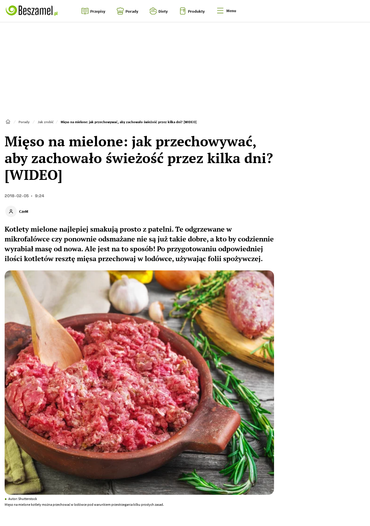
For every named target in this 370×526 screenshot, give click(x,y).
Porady (23, 122)
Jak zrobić (46, 122)
